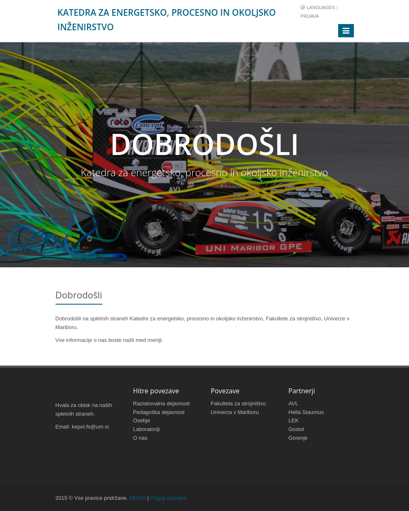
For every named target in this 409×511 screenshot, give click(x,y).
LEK (293, 420)
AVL (293, 403)
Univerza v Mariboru (235, 412)
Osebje (141, 420)
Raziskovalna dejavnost (161, 403)
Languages (321, 7)
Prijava (309, 16)
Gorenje (297, 438)
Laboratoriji (146, 429)
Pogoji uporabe (168, 498)
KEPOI (137, 498)
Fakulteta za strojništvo (238, 403)
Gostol (296, 429)
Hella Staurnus (306, 412)
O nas (140, 438)
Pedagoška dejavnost (158, 412)
